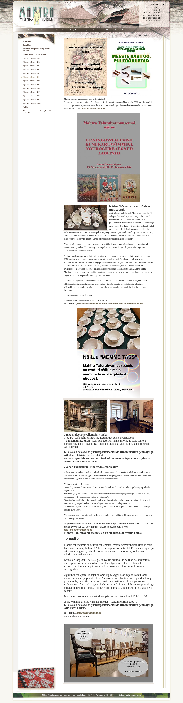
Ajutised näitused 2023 (31, 69)
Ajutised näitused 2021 (31, 77)
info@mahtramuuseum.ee (93, 108)
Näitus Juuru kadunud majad (34, 54)
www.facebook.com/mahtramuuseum (122, 303)
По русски (78, 3)
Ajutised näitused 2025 (31, 62)
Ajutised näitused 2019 (31, 85)
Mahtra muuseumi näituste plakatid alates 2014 (37, 112)
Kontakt (104, 30)
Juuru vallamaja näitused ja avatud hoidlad (36, 50)
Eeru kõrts (27, 45)
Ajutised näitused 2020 (31, 81)
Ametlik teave (121, 30)
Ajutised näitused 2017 (31, 92)
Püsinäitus (27, 41)
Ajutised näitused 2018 (31, 88)
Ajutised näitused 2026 (31, 58)
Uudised (44, 30)
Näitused (59, 30)
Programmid (88, 30)
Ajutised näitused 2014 (31, 103)
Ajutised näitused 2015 (31, 100)
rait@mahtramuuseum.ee (78, 529)
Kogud (73, 30)
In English (69, 3)
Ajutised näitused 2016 (31, 96)
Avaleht (31, 30)
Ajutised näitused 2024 (31, 66)
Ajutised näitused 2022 (31, 73)
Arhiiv (25, 107)
